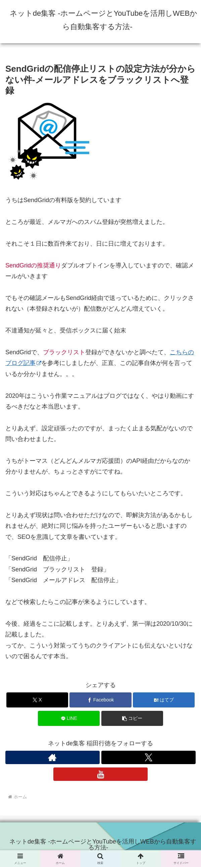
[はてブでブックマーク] (164, 699)
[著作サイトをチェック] (52, 757)
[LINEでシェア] (69, 718)
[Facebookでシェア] (100, 699)
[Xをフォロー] (148, 757)
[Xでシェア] (37, 699)
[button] (132, 718)
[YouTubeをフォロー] (100, 774)
